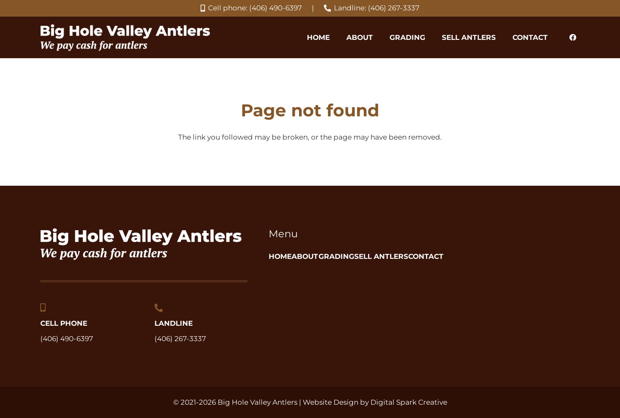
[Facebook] (573, 37)
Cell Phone (63, 323)
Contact (496, 256)
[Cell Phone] (43, 308)
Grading (371, 256)
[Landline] (158, 308)
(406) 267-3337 (180, 338)
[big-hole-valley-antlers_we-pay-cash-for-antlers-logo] (125, 37)
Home (280, 256)
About (322, 256)
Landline (173, 323)
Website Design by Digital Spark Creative (375, 402)
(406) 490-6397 (66, 338)
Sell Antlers (434, 256)
